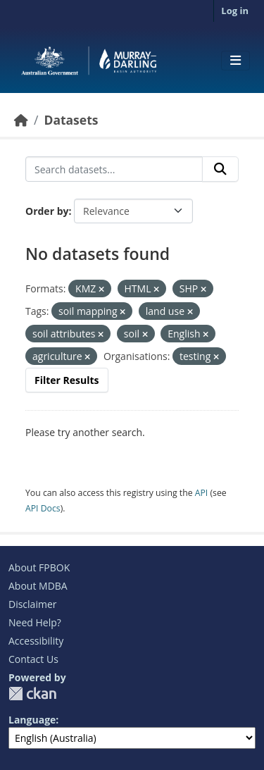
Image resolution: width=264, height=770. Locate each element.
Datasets (71, 119)
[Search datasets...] (114, 169)
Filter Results (66, 380)
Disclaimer (32, 604)
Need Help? (34, 622)
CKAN (32, 693)
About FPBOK (39, 567)
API (201, 493)
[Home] (21, 119)
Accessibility (35, 640)
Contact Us (33, 659)
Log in (235, 10)
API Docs (43, 508)
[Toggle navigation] (235, 60)
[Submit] (220, 169)
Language (32, 719)
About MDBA (38, 585)
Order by (46, 211)
